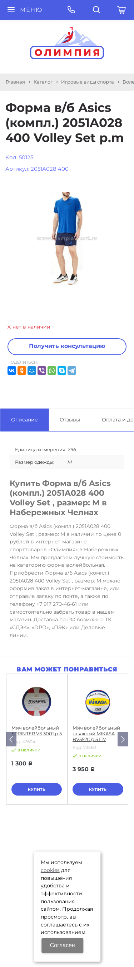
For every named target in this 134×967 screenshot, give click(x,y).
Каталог (43, 82)
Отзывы (70, 419)
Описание (24, 419)
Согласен (62, 945)
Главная (15, 82)
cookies (50, 870)
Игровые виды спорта (87, 82)
